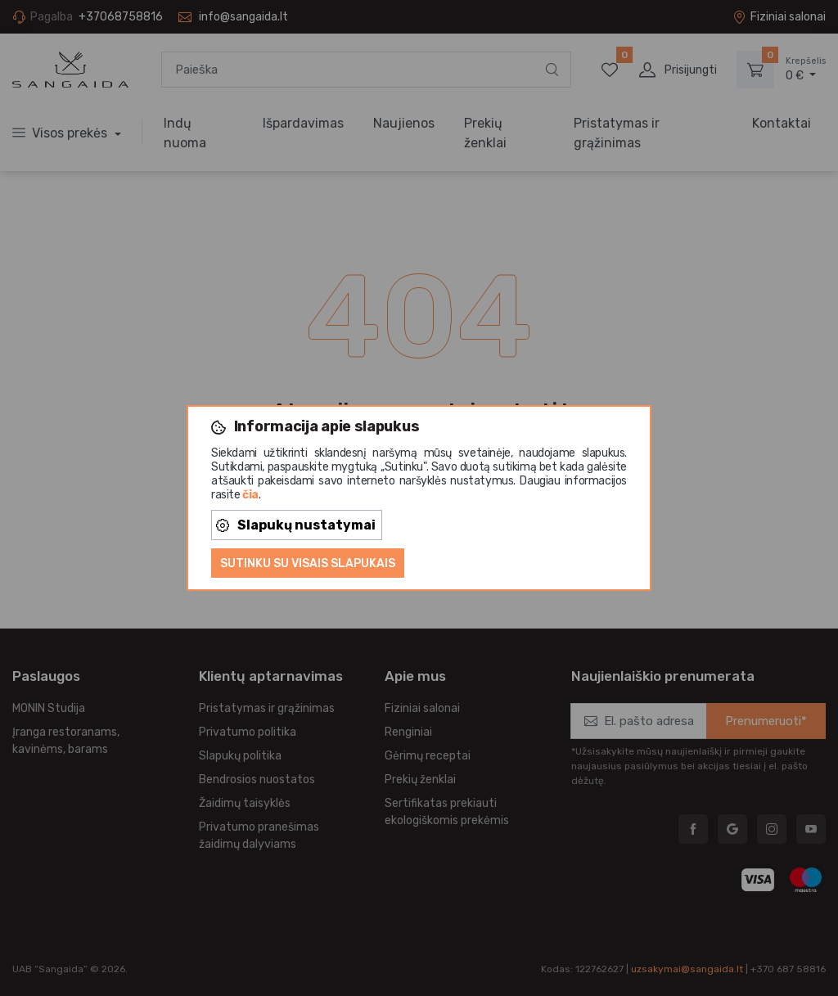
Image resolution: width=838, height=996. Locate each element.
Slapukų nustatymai (296, 525)
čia (250, 495)
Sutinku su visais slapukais (307, 563)
